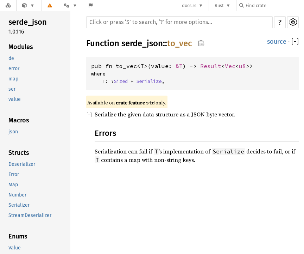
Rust (219, 5)
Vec (230, 65)
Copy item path (201, 43)
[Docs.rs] (8, 5)
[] (295, 42)
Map (13, 185)
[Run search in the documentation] (179, 22)
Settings (293, 22)
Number (17, 195)
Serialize (149, 81)
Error (13, 174)
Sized (121, 81)
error (13, 69)
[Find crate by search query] (274, 5)
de (11, 58)
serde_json (27, 22)
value (14, 99)
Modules (20, 47)
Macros (18, 120)
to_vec (179, 43)
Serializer (19, 205)
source (276, 42)
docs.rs (189, 5)
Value (14, 248)
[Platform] (70, 5)
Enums (17, 236)
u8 (242, 65)
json (13, 132)
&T (179, 65)
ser (11, 89)
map (13, 79)
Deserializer (21, 164)
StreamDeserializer (29, 215)
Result (210, 65)
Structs (18, 153)
